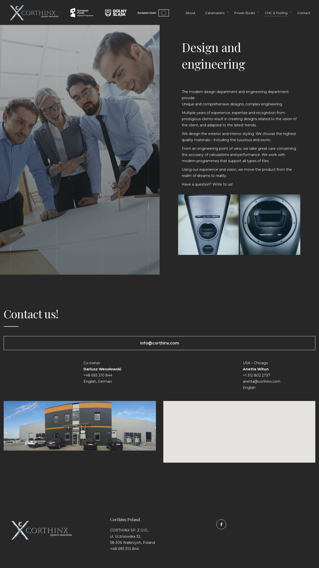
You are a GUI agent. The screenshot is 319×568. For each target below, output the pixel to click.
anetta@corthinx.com (261, 381)
